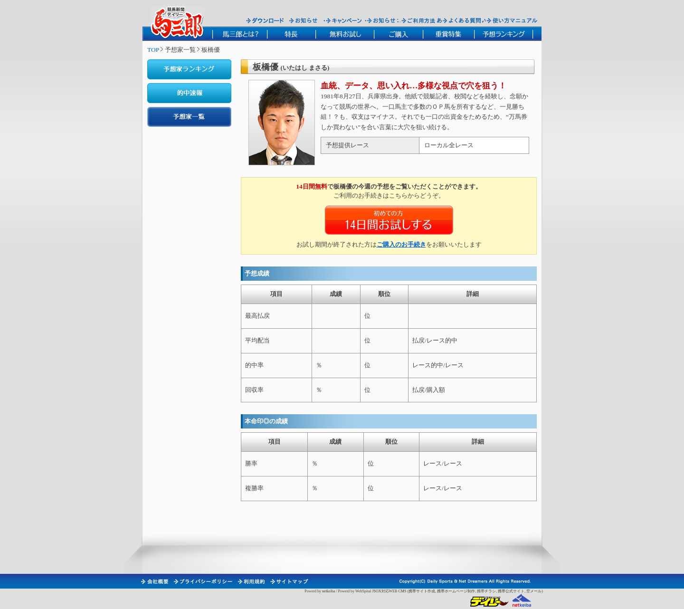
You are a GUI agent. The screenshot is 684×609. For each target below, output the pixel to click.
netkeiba (328, 591)
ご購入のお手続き (401, 244)
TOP (153, 49)
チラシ (490, 591)
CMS (402, 591)
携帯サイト (418, 591)
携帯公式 (505, 591)
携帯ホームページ (452, 591)
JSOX (376, 591)
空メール (534, 591)
